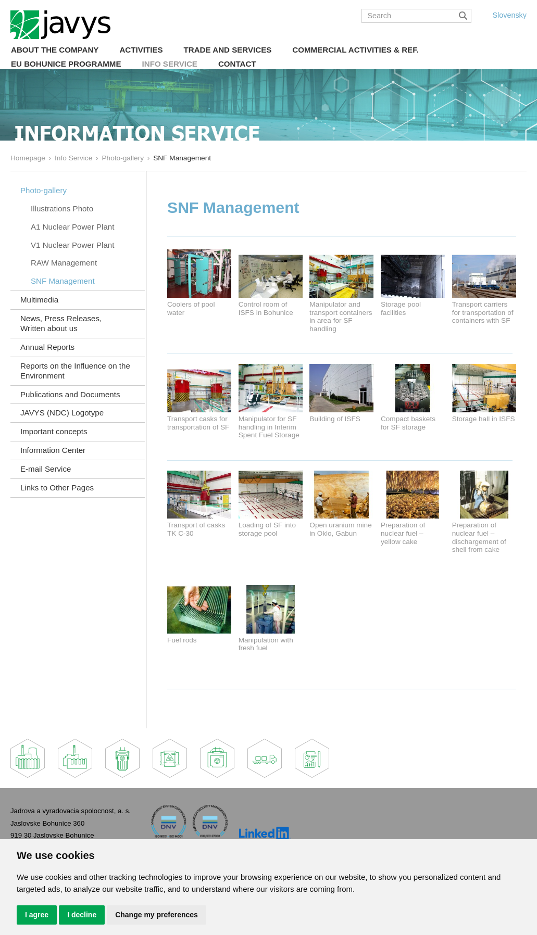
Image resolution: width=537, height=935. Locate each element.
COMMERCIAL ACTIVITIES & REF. (355, 49)
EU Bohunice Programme (66, 63)
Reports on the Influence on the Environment (75, 370)
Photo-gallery (123, 158)
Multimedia (39, 299)
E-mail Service (45, 468)
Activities (141, 49)
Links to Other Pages (57, 487)
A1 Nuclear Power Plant (72, 226)
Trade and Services (228, 49)
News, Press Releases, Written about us (61, 323)
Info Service (169, 63)
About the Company (54, 49)
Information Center (52, 450)
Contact (237, 63)
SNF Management (63, 280)
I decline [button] (81, 915)
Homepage (27, 158)
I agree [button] (36, 915)
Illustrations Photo (62, 208)
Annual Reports (47, 347)
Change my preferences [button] (156, 915)
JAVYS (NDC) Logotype (62, 412)
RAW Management (64, 262)
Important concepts (54, 431)
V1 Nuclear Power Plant (72, 245)
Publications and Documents (70, 394)
